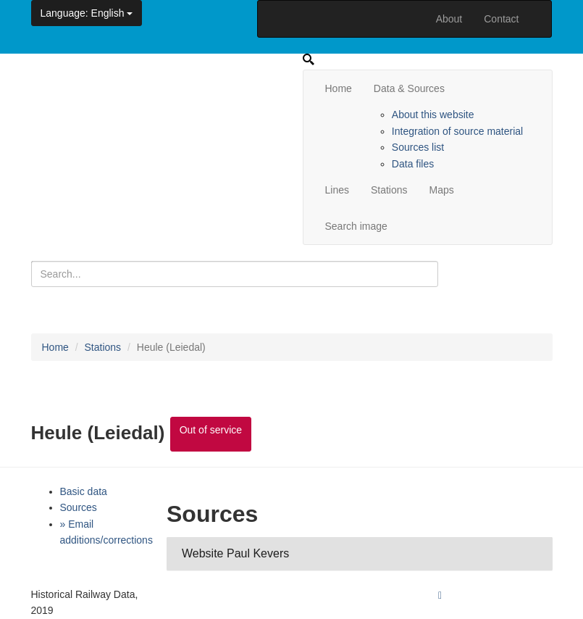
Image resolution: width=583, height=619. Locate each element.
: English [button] (87, 13)
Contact (501, 19)
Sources (78, 507)
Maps (441, 190)
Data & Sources (409, 88)
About (449, 19)
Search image (356, 226)
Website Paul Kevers (235, 553)
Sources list (418, 147)
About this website (433, 114)
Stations (389, 190)
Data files (413, 164)
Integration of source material (457, 131)
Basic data (83, 491)
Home (338, 88)
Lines (337, 190)
